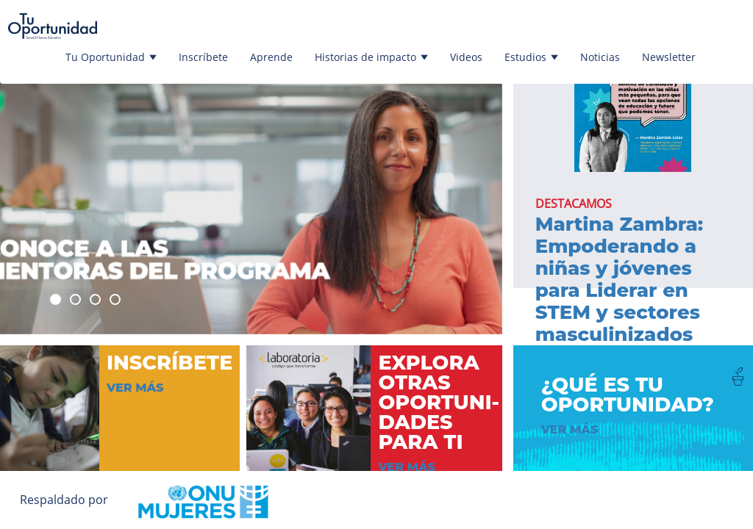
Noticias (600, 57)
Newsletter (669, 57)
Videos (466, 57)
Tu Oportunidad (111, 57)
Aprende (271, 57)
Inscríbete (203, 57)
